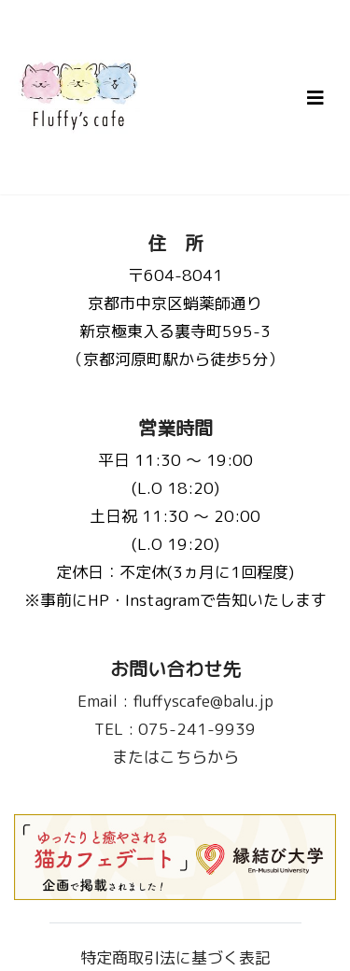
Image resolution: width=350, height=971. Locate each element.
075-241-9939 (175, 728)
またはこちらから (175, 756)
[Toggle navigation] (315, 97)
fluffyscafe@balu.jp (175, 700)
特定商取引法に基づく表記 (175, 957)
